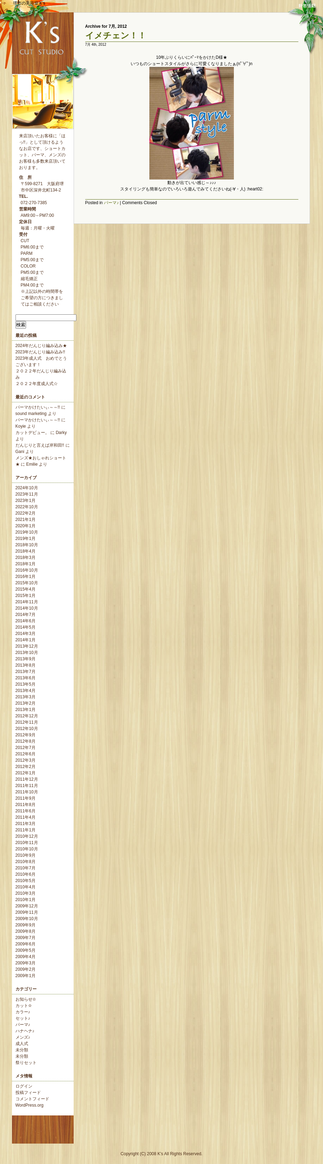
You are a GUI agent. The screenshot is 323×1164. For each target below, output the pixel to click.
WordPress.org (29, 1105)
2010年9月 (25, 855)
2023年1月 (25, 500)
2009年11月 (26, 912)
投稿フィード (28, 1092)
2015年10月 (26, 582)
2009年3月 (25, 963)
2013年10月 (26, 652)
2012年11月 (26, 722)
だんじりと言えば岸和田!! (39, 445)
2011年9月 (25, 798)
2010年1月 (25, 899)
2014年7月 (25, 614)
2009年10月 (26, 918)
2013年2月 (25, 703)
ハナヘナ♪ (25, 1030)
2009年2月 (25, 969)
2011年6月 (25, 810)
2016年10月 (26, 570)
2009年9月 (25, 925)
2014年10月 (26, 608)
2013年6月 (25, 677)
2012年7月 (25, 747)
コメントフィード (32, 1098)
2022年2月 (25, 513)
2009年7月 (25, 937)
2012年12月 (26, 715)
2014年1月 (25, 639)
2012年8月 (25, 741)
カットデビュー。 (32, 432)
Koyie (20, 426)
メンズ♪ (22, 1037)
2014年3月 (25, 633)
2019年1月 (25, 538)
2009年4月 (25, 956)
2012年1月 (25, 772)
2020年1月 (25, 525)
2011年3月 (25, 823)
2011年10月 (26, 791)
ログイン (23, 1086)
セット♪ (22, 1018)
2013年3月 (25, 696)
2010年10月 (26, 849)
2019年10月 (26, 532)
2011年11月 (26, 785)
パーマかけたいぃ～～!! (37, 407)
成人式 (21, 1043)
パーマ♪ (22, 1024)
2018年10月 (26, 544)
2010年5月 (25, 880)
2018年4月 (25, 551)
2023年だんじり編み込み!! (40, 352)
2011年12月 (26, 779)
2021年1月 (25, 519)
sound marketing (31, 413)
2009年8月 (25, 931)
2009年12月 (26, 906)
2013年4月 (25, 690)
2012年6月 (25, 753)
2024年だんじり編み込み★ (41, 345)
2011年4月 (25, 817)
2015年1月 (25, 595)
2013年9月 (25, 658)
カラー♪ (22, 1011)
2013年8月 (25, 665)
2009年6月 (25, 944)
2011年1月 (25, 830)
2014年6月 (25, 620)
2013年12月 (26, 646)
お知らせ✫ (25, 999)
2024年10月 (26, 487)
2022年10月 (26, 506)
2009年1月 (25, 975)
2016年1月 (25, 576)
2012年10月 (26, 728)
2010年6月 (25, 874)
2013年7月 (25, 671)
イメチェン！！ (115, 35)
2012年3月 (25, 760)
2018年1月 (25, 563)
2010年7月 (25, 868)
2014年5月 (25, 627)
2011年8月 (25, 804)
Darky (61, 432)
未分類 (21, 1049)
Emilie (32, 464)
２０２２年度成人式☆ (36, 383)
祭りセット (26, 1062)
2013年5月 (25, 684)
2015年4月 (25, 589)
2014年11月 (26, 601)
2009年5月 (25, 950)
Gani (19, 451)
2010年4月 (25, 887)
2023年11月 (26, 494)
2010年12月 (26, 836)
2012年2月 (25, 766)
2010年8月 (25, 861)
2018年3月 (25, 557)
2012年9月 (25, 734)
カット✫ (23, 1005)
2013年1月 (25, 709)
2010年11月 (26, 842)
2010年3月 (25, 893)
